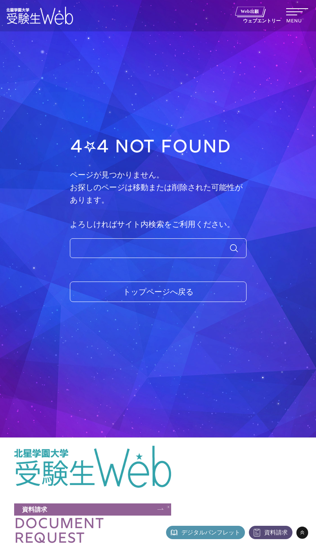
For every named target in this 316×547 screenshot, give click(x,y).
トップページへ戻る (158, 291)
